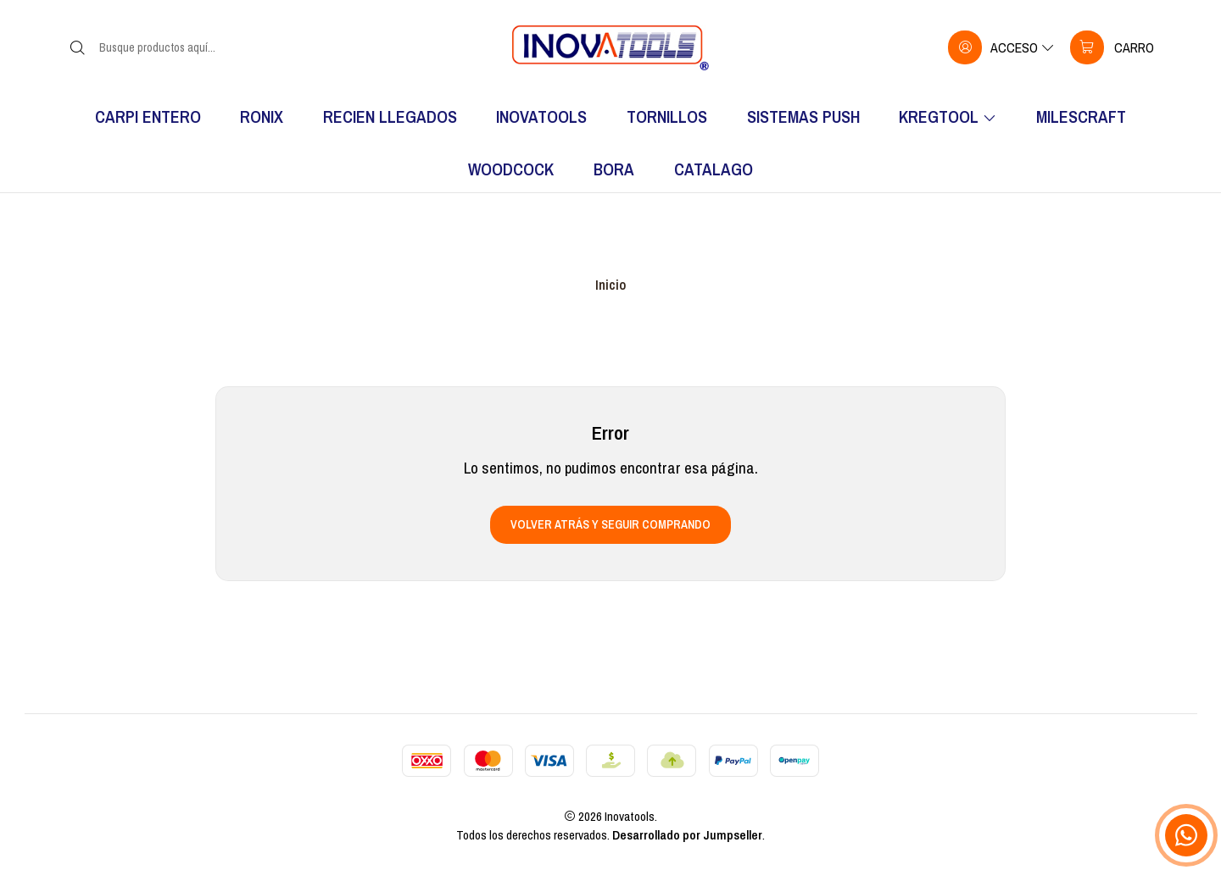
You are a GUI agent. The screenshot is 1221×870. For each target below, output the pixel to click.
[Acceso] (1001, 47)
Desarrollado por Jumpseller (687, 835)
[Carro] (1112, 47)
